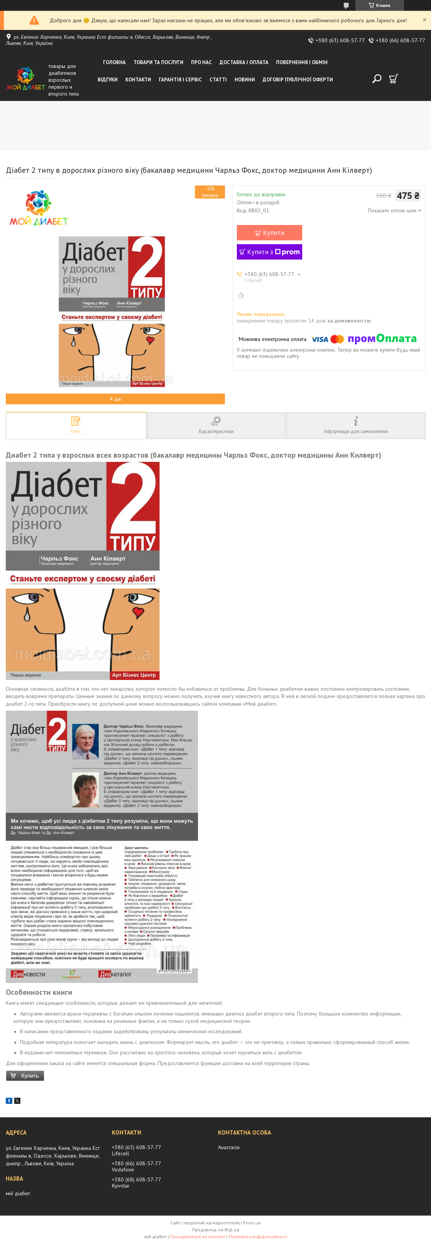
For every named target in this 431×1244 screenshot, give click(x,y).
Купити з (273, 252)
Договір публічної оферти (298, 79)
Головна (114, 62)
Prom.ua (252, 1223)
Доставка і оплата (244, 62)
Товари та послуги (158, 62)
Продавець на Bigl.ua (215, 1229)
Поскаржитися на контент (197, 1236)
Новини (245, 79)
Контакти (138, 79)
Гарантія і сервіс (180, 79)
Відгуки (108, 79)
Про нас (201, 62)
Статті (218, 79)
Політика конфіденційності (258, 1236)
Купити (273, 232)
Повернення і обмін (302, 62)
